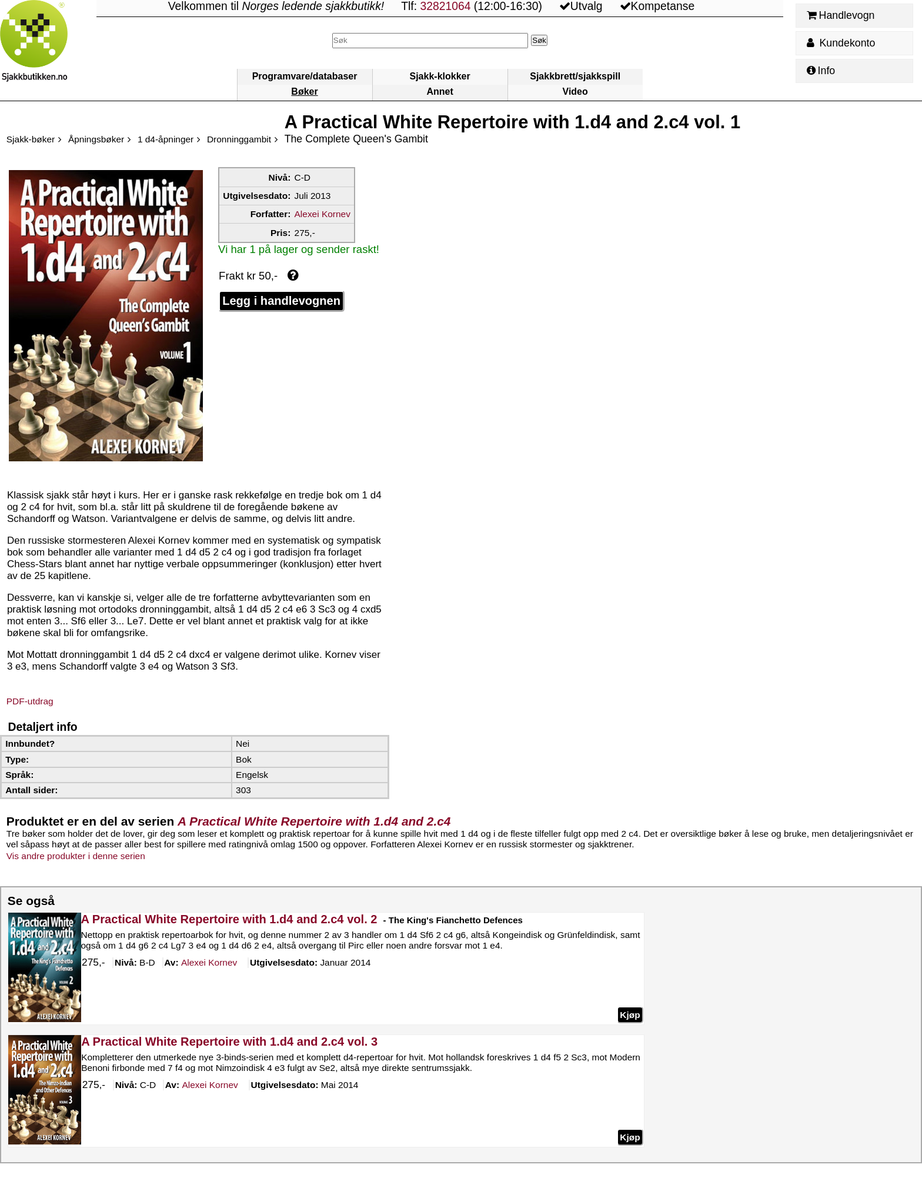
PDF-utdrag (30, 701)
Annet (439, 92)
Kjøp (630, 1015)
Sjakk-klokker (440, 76)
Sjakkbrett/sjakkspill (575, 76)
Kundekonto (841, 43)
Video (575, 92)
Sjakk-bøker (30, 139)
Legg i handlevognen (281, 300)
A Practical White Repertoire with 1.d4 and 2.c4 (314, 821)
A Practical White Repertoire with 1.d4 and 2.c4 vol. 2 (229, 919)
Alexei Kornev (322, 214)
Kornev (209, 963)
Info (821, 70)
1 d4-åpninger (165, 139)
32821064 (445, 6)
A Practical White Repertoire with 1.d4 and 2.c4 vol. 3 (229, 1041)
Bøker (304, 92)
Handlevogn (840, 15)
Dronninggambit (239, 139)
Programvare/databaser (305, 76)
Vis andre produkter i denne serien (75, 856)
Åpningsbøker (96, 139)
